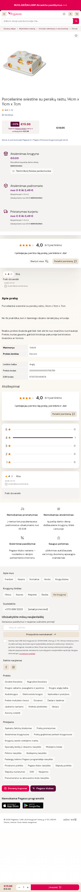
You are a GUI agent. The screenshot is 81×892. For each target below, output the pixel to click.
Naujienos (43, 771)
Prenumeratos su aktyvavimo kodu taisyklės (27, 778)
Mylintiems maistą (27, 28)
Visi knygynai (59, 594)
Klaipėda (32, 594)
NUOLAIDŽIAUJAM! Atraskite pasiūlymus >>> (40, 5)
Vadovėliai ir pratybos (58, 694)
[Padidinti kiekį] (28, 887)
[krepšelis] (77, 14)
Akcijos (55, 706)
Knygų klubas (61, 579)
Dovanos (38, 700)
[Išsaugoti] (76, 35)
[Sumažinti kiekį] (19, 887)
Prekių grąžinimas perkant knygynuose (53, 734)
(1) (12, 110)
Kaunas (19, 594)
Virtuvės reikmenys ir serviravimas (53, 28)
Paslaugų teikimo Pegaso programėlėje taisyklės (29, 759)
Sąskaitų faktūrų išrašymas (18, 728)
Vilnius (8, 594)
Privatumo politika (14, 765)
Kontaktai (34, 579)
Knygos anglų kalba (58, 688)
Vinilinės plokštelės (37, 706)
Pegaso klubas (45, 788)
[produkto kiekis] (23, 887)
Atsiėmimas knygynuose (17, 734)
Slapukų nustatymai (15, 771)
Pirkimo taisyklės (13, 753)
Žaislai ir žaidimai (55, 700)
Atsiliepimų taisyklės (36, 753)
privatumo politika (27, 653)
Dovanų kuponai (17, 788)
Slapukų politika (63, 765)
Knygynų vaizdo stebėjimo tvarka (21, 740)
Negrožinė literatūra (37, 681)
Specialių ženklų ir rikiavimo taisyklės (23, 747)
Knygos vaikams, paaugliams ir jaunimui (24, 688)
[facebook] (6, 667)
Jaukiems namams (14, 706)
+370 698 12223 (14, 609)
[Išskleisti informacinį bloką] (64, 14)
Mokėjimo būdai (54, 747)
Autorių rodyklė (12, 713)
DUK (32, 771)
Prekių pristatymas (46, 728)
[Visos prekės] (4, 14)
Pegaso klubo (20, 128)
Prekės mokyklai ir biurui (17, 700)
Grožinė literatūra (13, 681)
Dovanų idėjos (10, 28)
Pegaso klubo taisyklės (39, 765)
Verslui (47, 579)
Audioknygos (11, 694)
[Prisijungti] (70, 14)
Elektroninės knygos (33, 694)
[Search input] (37, 21)
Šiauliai (44, 594)
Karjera (21, 579)
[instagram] (13, 667)
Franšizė (9, 579)
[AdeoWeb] (70, 819)
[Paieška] (75, 21)
